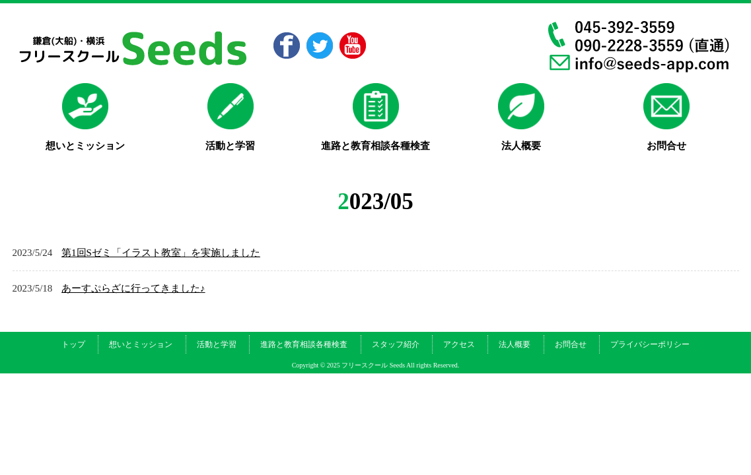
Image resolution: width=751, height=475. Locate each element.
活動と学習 (216, 344)
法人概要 (514, 344)
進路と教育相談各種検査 (303, 344)
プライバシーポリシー (650, 344)
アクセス (459, 344)
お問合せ (571, 344)
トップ (73, 344)
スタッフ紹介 (395, 344)
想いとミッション (140, 344)
